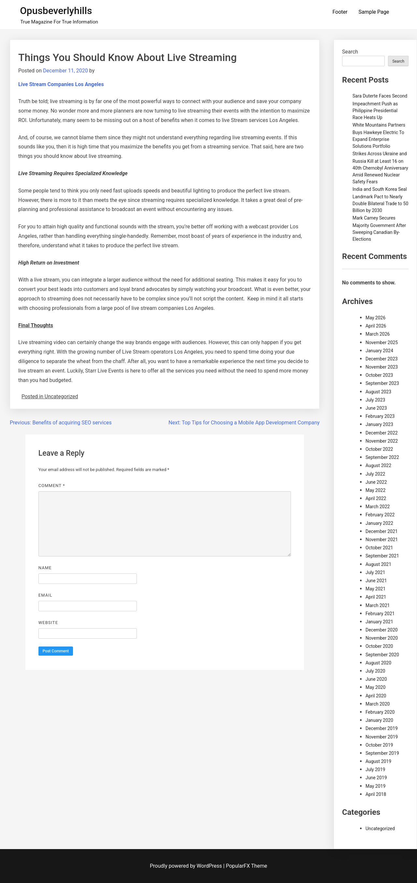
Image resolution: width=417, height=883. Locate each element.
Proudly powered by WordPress (186, 866)
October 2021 (379, 547)
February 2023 (380, 416)
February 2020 (380, 712)
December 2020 (382, 629)
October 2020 (379, 646)
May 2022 (375, 490)
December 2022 (382, 432)
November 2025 (382, 342)
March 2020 (378, 704)
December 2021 (382, 531)
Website (48, 622)
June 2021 (376, 580)
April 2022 (376, 498)
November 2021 (382, 539)
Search (350, 52)
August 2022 (378, 465)
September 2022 (382, 457)
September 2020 (382, 654)
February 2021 (380, 613)
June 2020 (376, 679)
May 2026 (375, 317)
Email (45, 595)
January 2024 (379, 350)
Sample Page (373, 12)
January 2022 (379, 523)
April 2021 (376, 597)
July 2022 (375, 474)
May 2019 (375, 786)
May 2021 (375, 588)
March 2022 (378, 506)
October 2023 (379, 375)
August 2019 (378, 761)
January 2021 (379, 621)
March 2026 (378, 334)
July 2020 (375, 671)
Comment (51, 485)
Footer (339, 12)
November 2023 (382, 367)
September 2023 (382, 383)
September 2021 (382, 555)
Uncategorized (380, 828)
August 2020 (378, 662)
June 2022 (376, 482)
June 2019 (376, 777)
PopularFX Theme (246, 866)
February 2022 (380, 514)
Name (45, 567)
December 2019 (382, 728)
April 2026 (376, 325)
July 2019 (375, 769)
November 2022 (382, 441)
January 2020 (379, 720)
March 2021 (378, 605)
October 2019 (379, 745)
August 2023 (378, 391)
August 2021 (378, 564)
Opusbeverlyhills (56, 10)
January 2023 (379, 424)
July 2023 (375, 400)
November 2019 (382, 736)
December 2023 (382, 358)
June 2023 (376, 408)
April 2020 (376, 695)
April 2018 (376, 794)
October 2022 (379, 449)
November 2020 (382, 638)
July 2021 (375, 572)
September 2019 (382, 753)
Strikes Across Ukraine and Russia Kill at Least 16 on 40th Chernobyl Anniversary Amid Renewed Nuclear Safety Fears (380, 167)
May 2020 (375, 687)
